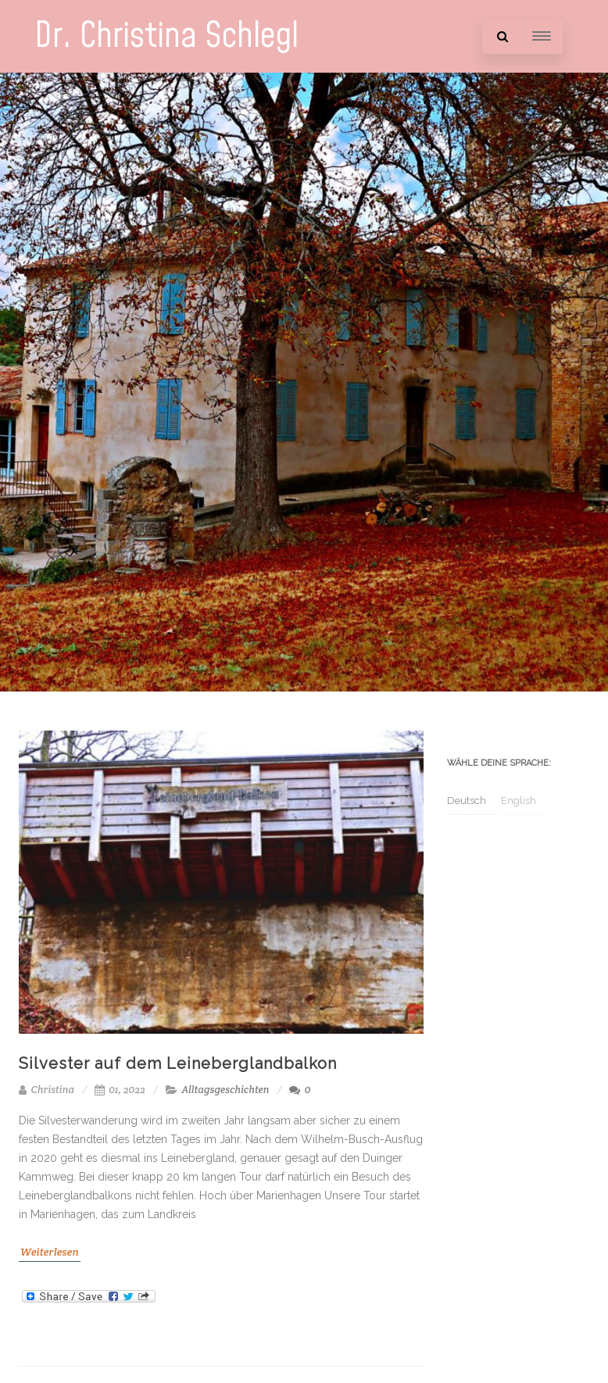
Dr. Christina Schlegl (166, 36)
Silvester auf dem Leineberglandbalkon (178, 1063)
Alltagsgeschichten (225, 1089)
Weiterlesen (49, 1252)
